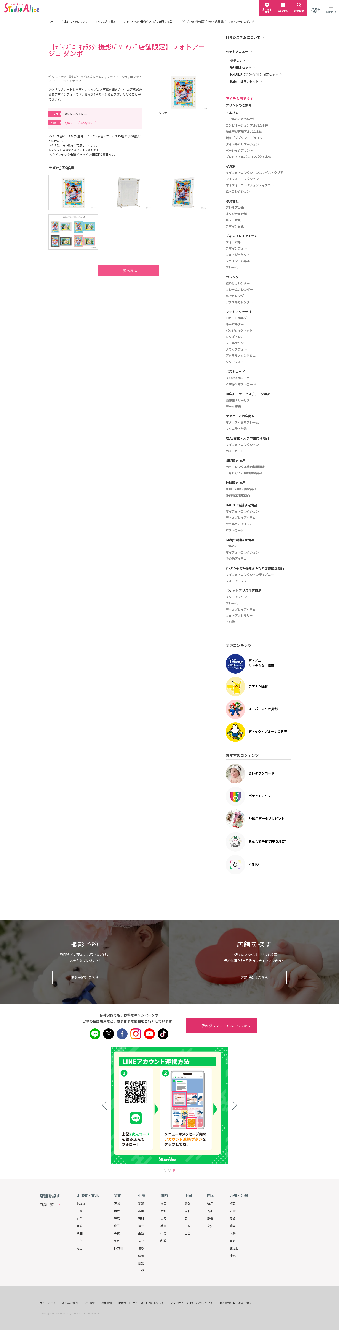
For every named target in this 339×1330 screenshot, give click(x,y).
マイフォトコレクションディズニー (250, 185)
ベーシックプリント (239, 150)
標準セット (237, 60)
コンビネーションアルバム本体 (247, 125)
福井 (141, 1226)
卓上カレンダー (236, 295)
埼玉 (117, 1226)
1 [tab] (165, 1170)
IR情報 (122, 1303)
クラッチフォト (236, 349)
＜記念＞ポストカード (241, 378)
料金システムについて (75, 21)
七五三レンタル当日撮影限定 (245, 466)
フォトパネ (233, 242)
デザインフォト (236, 248)
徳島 (210, 1203)
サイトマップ (47, 1303)
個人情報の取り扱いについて (236, 1303)
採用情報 (106, 1303)
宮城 (80, 1226)
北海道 (81, 1203)
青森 (80, 1211)
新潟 (141, 1203)
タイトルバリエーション (242, 144)
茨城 (117, 1203)
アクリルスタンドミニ (241, 355)
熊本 (233, 1226)
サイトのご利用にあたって (148, 1303)
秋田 (80, 1233)
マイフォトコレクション (242, 178)
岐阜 (141, 1248)
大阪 (163, 1218)
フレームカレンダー (239, 289)
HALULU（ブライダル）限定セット (254, 74)
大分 (233, 1233)
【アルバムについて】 (241, 119)
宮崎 (233, 1241)
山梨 (141, 1233)
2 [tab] (169, 1170)
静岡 (141, 1256)
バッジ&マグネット (239, 330)
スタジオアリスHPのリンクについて (191, 1303)
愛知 (141, 1263)
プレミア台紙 (235, 207)
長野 (141, 1241)
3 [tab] (174, 1170)
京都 (163, 1211)
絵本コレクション (238, 191)
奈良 (163, 1233)
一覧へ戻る (119, 270)
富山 (141, 1211)
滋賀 (163, 1203)
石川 (141, 1218)
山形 (80, 1241)
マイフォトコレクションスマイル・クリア (254, 172)
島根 (188, 1211)
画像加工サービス (238, 400)
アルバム (232, 546)
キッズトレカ (235, 336)
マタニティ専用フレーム (242, 422)
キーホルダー (235, 324)
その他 (230, 622)
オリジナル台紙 (236, 213)
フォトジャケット (238, 254)
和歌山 (165, 1241)
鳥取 (188, 1203)
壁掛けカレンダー (238, 283)
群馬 (117, 1218)
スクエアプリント (238, 597)
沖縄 (233, 1256)
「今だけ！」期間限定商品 (244, 473)
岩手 (80, 1218)
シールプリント (236, 343)
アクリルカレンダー (239, 302)
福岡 (233, 1203)
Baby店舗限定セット (244, 82)
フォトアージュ (236, 581)
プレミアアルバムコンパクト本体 (248, 156)
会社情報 (89, 1303)
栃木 (117, 1211)
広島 (188, 1226)
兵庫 (163, 1226)
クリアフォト (235, 362)
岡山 (188, 1218)
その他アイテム (236, 558)
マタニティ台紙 (236, 428)
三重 (141, 1270)
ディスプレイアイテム (241, 517)
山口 (188, 1233)
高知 (210, 1226)
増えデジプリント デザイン (244, 138)
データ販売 (233, 406)
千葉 (117, 1233)
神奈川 (118, 1248)
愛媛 (210, 1218)
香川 (210, 1211)
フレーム (232, 267)
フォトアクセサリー (239, 615)
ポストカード (235, 451)
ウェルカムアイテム (239, 524)
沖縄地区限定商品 (238, 495)
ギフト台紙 (233, 220)
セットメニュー (237, 51)
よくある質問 (70, 1303)
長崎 (233, 1218)
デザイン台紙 (235, 226)
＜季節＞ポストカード (241, 384)
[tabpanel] (169, 1105)
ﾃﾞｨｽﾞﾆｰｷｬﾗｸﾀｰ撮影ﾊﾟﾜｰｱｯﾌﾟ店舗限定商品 (148, 21)
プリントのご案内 (239, 105)
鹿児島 (234, 1248)
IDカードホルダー (238, 318)
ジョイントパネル (238, 261)
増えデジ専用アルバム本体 (244, 131)
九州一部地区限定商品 (241, 489)
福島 (80, 1248)
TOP (51, 21)
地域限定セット (240, 67)
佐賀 (233, 1211)
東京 (117, 1241)
